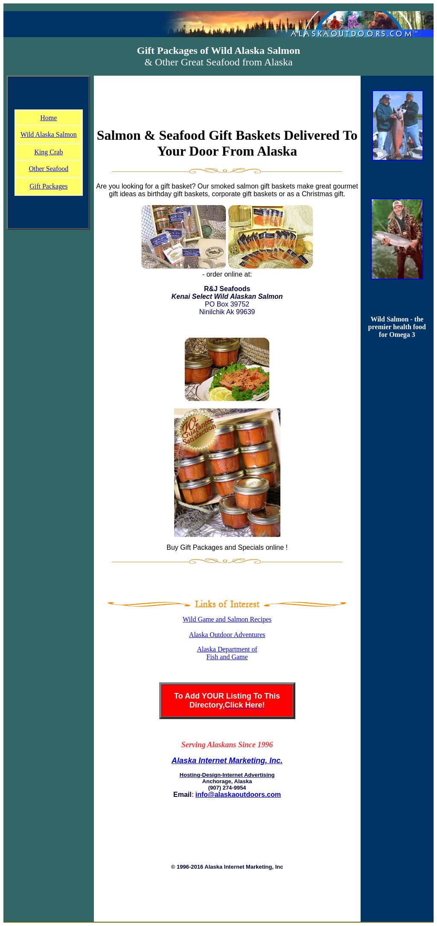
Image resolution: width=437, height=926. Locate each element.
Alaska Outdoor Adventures (227, 634)
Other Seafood (48, 168)
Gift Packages (48, 186)
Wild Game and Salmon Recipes (227, 619)
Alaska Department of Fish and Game (227, 653)
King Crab (48, 152)
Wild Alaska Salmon (48, 134)
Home (48, 117)
